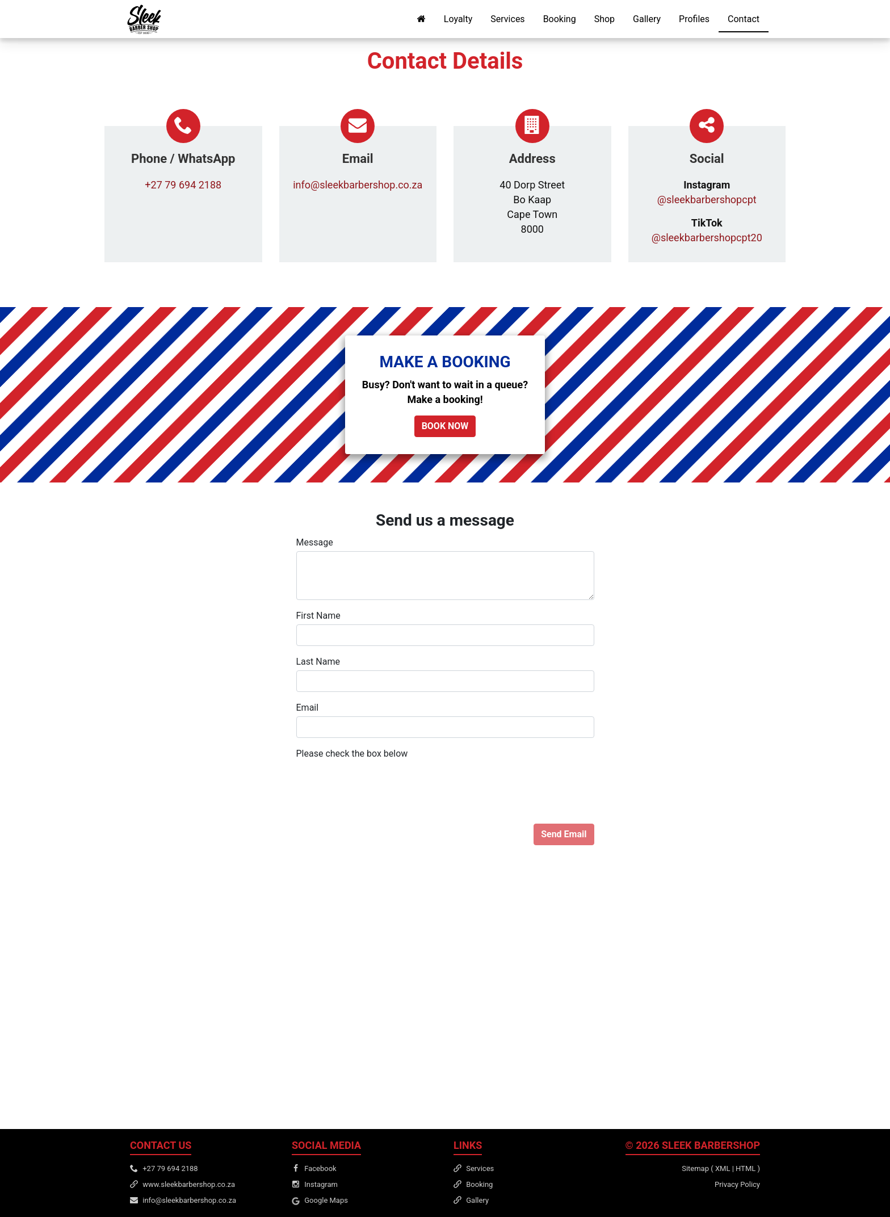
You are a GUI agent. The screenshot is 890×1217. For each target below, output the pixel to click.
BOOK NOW (445, 426)
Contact (743, 19)
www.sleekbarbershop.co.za (188, 1184)
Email (307, 707)
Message (314, 542)
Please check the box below (352, 753)
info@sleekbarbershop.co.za (357, 185)
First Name (318, 615)
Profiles (694, 19)
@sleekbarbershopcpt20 (707, 238)
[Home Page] (421, 19)
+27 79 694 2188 (183, 185)
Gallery (647, 19)
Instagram (321, 1184)
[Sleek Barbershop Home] (144, 19)
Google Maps (326, 1200)
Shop (604, 19)
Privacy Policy (737, 1184)
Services (507, 19)
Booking (559, 19)
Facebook (320, 1168)
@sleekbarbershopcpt (707, 199)
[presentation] (382, 784)
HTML (745, 1168)
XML (723, 1168)
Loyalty (458, 19)
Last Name (318, 661)
